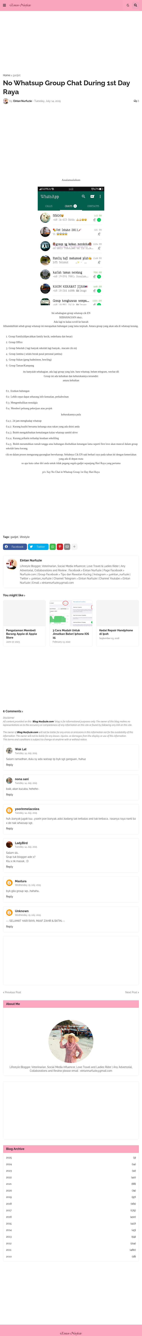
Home (6, 75)
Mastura (20, 881)
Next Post (131, 992)
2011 (71, 1250)
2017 (71, 1210)
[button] (4, 5)
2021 (71, 1184)
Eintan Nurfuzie (31, 560)
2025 (71, 1158)
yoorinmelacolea (27, 809)
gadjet (17, 75)
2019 (71, 1197)
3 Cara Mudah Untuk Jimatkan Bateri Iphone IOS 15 (71, 634)
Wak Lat (20, 749)
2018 (71, 1204)
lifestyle (25, 536)
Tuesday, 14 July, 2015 (26, 753)
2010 (71, 1257)
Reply (9, 764)
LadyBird (21, 843)
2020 (71, 1191)
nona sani (22, 779)
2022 (71, 1177)
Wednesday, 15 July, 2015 (28, 885)
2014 (71, 1230)
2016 (71, 1217)
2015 (71, 1224)
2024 (71, 1164)
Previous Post (13, 992)
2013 (71, 1237)
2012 (71, 1243)
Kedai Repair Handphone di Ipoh (116, 632)
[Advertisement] (71, 42)
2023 (71, 1171)
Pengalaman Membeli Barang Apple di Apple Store (21, 634)
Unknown (22, 911)
